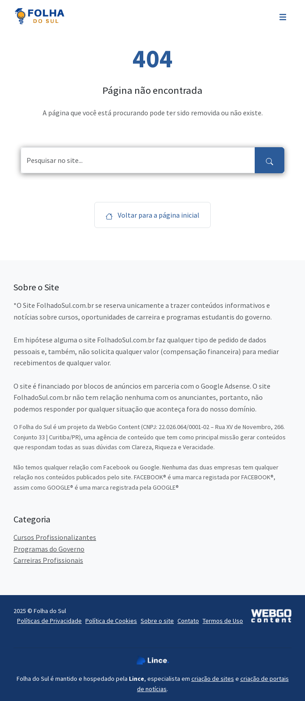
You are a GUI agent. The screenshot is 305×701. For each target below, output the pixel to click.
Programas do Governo (48, 548)
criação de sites (212, 679)
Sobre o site (157, 621)
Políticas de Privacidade (49, 621)
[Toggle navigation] (283, 16)
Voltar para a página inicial (152, 214)
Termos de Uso (223, 621)
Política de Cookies (111, 621)
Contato (188, 621)
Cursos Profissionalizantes (54, 537)
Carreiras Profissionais (48, 560)
